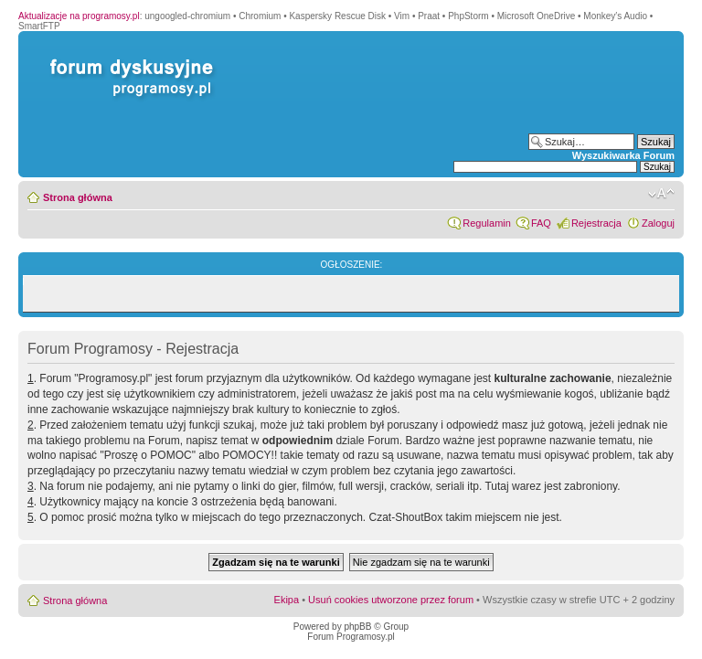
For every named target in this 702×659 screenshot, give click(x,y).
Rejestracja (596, 223)
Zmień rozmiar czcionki (661, 194)
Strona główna (77, 197)
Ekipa (287, 599)
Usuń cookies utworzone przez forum (390, 599)
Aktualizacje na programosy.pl (79, 16)
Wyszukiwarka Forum (623, 155)
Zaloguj (658, 223)
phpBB (357, 627)
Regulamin (487, 223)
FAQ (541, 223)
